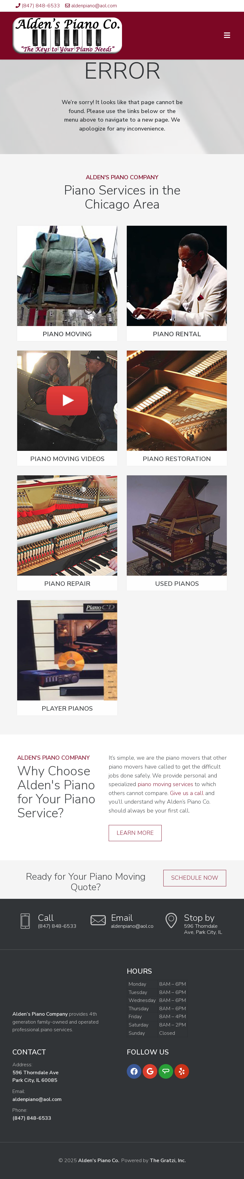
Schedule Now (194, 878)
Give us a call (187, 793)
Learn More (135, 833)
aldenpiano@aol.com (94, 5)
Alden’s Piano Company (40, 1014)
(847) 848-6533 (41, 5)
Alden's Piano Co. (98, 1160)
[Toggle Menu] (227, 36)
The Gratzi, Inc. (168, 1160)
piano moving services (165, 784)
